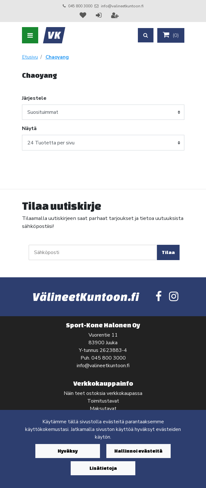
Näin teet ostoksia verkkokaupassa (103, 393)
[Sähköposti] (93, 252)
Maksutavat (103, 408)
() (171, 35)
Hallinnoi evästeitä (138, 451)
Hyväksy (68, 451)
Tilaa (168, 252)
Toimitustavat (103, 400)
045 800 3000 (80, 6)
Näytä (29, 128)
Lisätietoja (103, 468)
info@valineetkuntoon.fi (122, 6)
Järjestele (34, 98)
